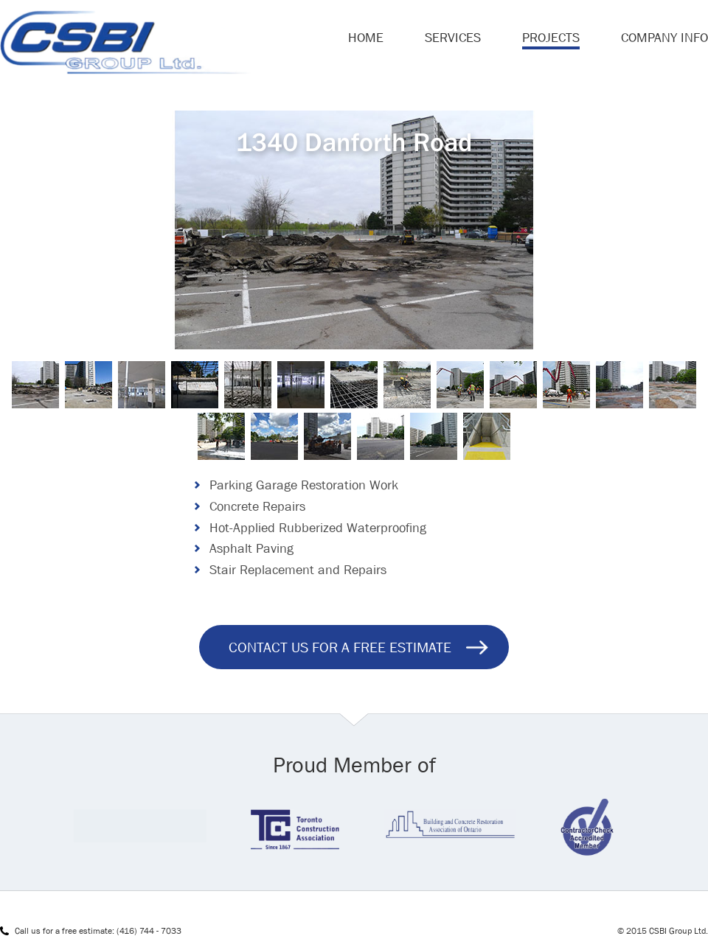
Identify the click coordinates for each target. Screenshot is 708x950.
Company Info (664, 37)
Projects (551, 37)
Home (366, 37)
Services (453, 37)
